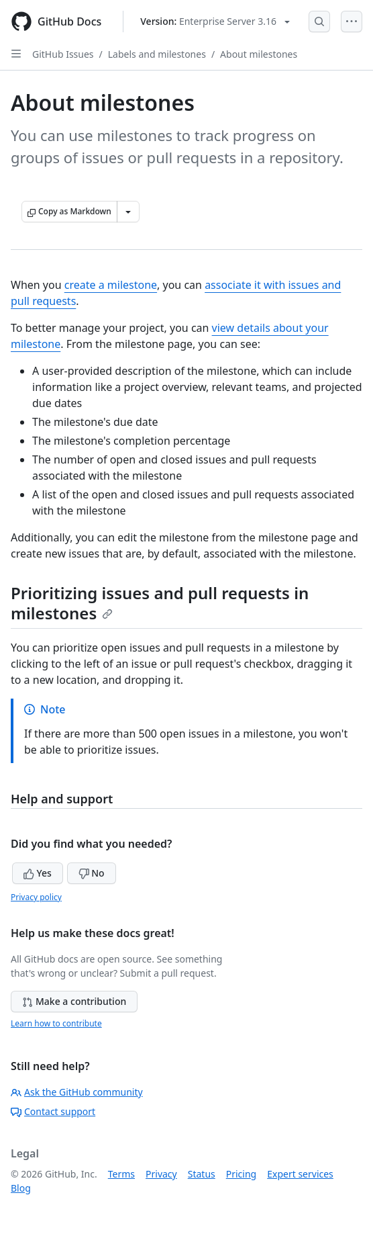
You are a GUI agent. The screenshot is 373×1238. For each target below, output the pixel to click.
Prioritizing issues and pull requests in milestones (160, 603)
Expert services (300, 1173)
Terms (121, 1173)
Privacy (161, 1173)
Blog (21, 1188)
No (91, 873)
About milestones (258, 54)
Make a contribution (74, 1001)
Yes (37, 873)
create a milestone (110, 284)
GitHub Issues (63, 54)
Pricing (241, 1173)
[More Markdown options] (128, 211)
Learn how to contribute (56, 1023)
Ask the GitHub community (77, 1092)
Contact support (53, 1111)
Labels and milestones (157, 54)
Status (201, 1173)
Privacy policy (36, 897)
